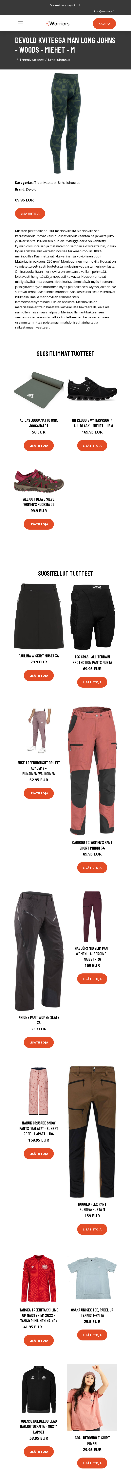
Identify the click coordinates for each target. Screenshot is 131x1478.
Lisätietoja (30, 213)
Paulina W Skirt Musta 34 (39, 655)
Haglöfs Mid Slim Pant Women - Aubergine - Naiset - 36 (92, 954)
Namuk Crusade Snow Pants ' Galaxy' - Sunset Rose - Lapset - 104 (38, 1128)
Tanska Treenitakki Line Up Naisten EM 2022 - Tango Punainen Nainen (38, 1315)
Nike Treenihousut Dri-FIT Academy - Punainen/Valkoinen (39, 768)
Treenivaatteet (31, 60)
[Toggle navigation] (20, 23)
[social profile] (79, 5)
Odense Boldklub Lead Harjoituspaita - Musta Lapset (38, 1426)
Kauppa (104, 24)
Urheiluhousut (59, 60)
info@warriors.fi (104, 11)
